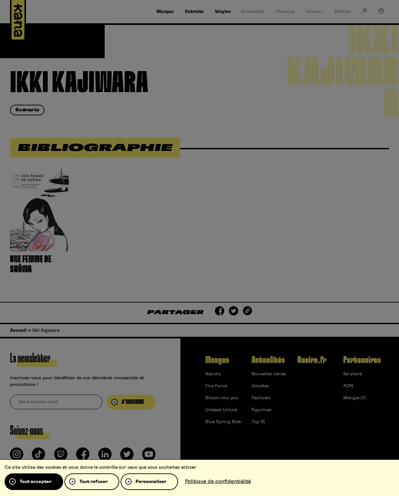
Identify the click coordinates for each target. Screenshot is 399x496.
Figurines (261, 410)
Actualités (268, 360)
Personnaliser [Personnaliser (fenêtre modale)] (151, 481)
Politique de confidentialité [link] (218, 481)
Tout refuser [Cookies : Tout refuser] (93, 481)
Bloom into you (221, 398)
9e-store (352, 374)
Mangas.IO (354, 398)
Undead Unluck (221, 410)
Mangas (217, 360)
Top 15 (258, 422)
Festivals (260, 398)
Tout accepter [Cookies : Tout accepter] (35, 481)
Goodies (260, 386)
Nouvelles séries (268, 374)
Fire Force (216, 386)
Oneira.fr (311, 360)
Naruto (213, 374)
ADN (348, 386)
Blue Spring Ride (223, 422)
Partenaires (362, 360)
